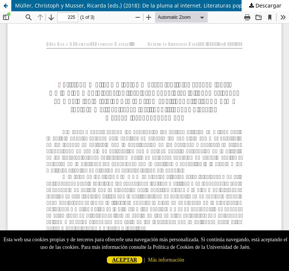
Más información (166, 260)
